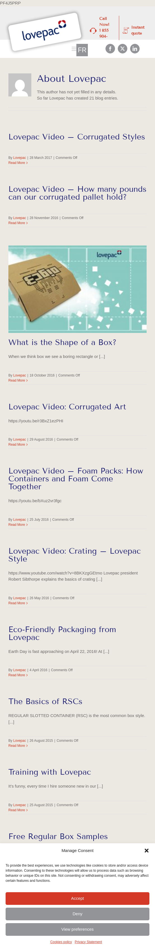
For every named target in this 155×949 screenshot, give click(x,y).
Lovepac (19, 158)
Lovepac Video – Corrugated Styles (76, 136)
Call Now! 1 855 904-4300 (104, 30)
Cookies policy (61, 942)
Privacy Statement (88, 942)
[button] (146, 850)
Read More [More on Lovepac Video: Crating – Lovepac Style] (16, 603)
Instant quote (137, 30)
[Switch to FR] (82, 50)
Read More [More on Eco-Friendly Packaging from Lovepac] (16, 675)
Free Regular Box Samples (58, 836)
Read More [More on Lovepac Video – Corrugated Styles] (16, 163)
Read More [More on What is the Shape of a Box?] (16, 380)
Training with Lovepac (49, 772)
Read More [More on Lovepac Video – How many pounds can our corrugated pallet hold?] (16, 223)
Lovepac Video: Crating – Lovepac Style (74, 554)
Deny (77, 913)
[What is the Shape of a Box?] (77, 289)
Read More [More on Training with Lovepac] (16, 810)
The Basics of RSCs (45, 701)
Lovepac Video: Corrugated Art (67, 406)
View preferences (77, 929)
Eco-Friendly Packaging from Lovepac (62, 633)
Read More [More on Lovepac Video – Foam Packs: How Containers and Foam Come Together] (16, 525)
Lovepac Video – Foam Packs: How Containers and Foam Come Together (75, 478)
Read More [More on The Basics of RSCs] (16, 746)
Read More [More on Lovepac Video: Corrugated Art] (16, 445)
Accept (77, 898)
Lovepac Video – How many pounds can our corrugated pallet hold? (77, 193)
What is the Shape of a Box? (62, 342)
